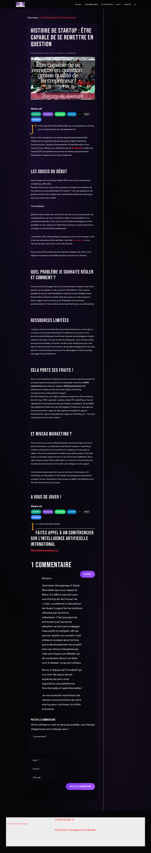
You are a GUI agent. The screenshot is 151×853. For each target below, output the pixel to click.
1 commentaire (70, 53)
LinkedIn (71, 114)
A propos (127, 4)
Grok (87, 114)
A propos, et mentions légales (17, 824)
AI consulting (107, 4)
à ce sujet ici (78, 240)
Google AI (36, 120)
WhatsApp (60, 114)
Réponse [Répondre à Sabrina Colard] (87, 574)
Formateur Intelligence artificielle (75, 829)
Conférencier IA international (58, 17)
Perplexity (48, 114)
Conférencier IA (91, 4)
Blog (118, 4)
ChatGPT (36, 114)
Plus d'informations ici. (45, 550)
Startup (59, 53)
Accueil (78, 4)
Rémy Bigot (39, 53)
